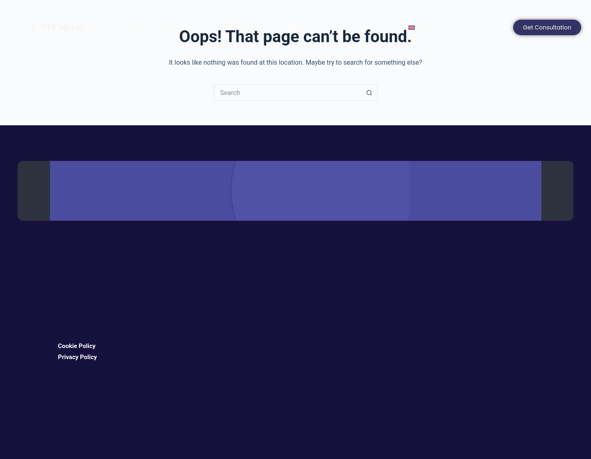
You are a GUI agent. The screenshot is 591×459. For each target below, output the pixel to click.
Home (137, 27)
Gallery (292, 27)
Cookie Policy (77, 346)
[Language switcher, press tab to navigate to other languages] (451, 27)
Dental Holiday (241, 27)
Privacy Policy (77, 357)
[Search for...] (287, 92)
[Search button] (369, 92)
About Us (365, 27)
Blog (328, 27)
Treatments (182, 27)
